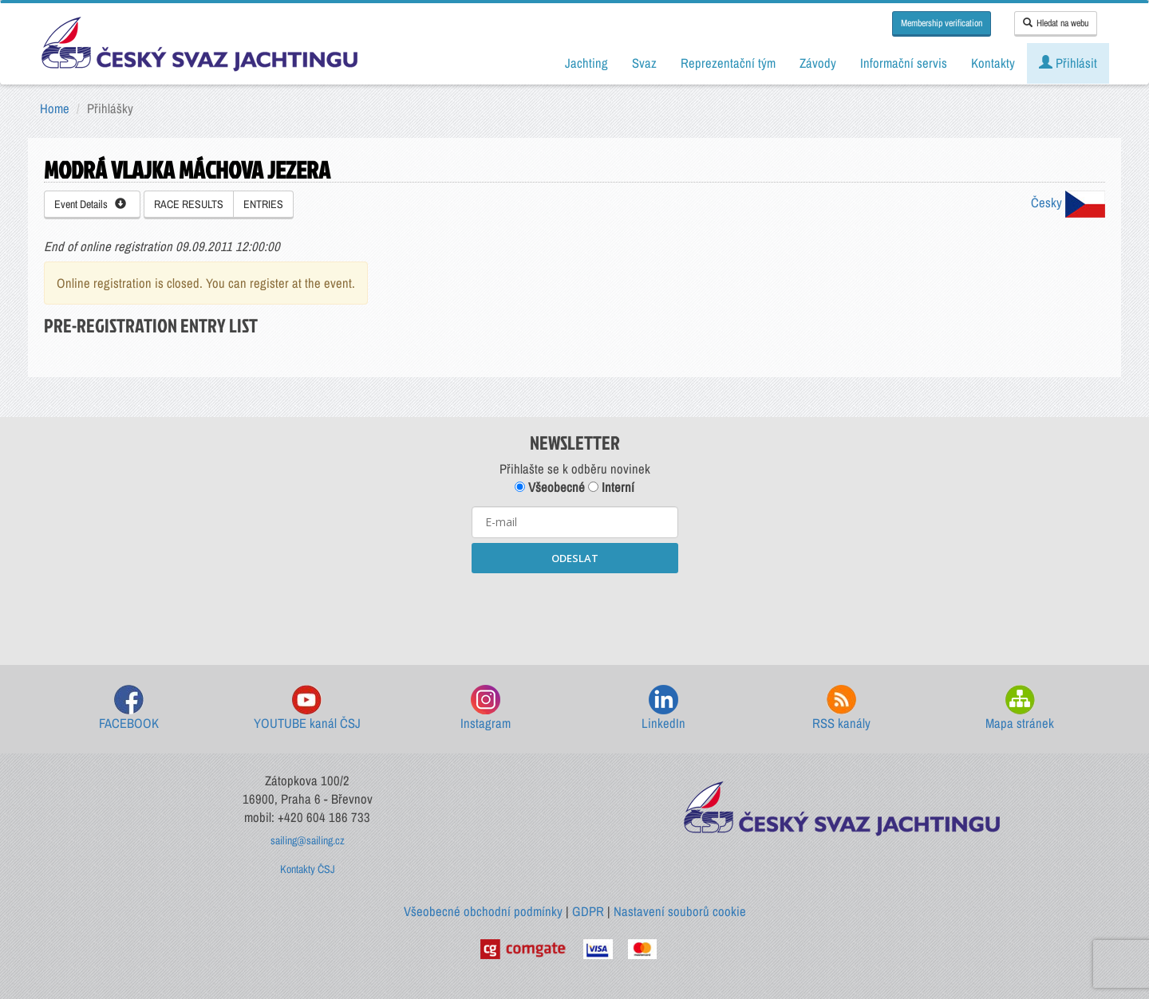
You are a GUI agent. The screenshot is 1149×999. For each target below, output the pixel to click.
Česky (1068, 202)
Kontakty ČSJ (307, 869)
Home (54, 108)
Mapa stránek (1019, 708)
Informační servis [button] (903, 63)
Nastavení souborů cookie (680, 911)
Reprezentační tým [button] (728, 63)
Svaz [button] (644, 63)
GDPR (588, 911)
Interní (611, 487)
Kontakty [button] (993, 63)
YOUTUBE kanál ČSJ (307, 708)
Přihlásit (1068, 63)
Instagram (485, 708)
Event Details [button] (90, 204)
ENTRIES (263, 204)
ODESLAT (574, 558)
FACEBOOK (129, 708)
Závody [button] (818, 63)
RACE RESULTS (188, 204)
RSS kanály (841, 708)
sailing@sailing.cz (307, 840)
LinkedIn (663, 708)
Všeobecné (550, 487)
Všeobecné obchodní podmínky (483, 911)
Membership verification (941, 23)
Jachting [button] (586, 63)
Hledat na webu (1055, 23)
